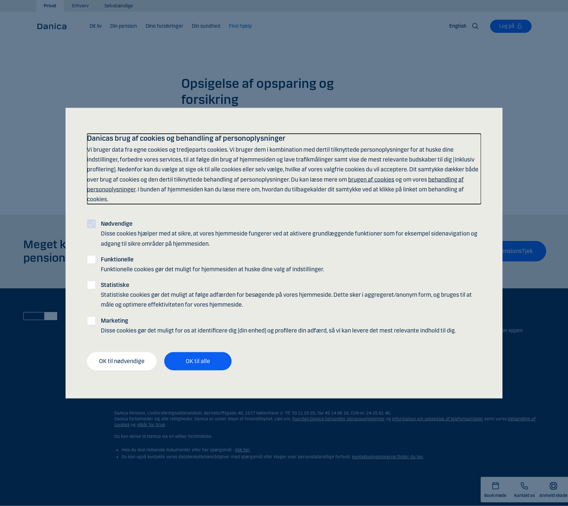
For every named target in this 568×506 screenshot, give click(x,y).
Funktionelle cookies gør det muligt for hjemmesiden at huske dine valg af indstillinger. (212, 264)
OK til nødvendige (122, 361)
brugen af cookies (371, 179)
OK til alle (198, 361)
